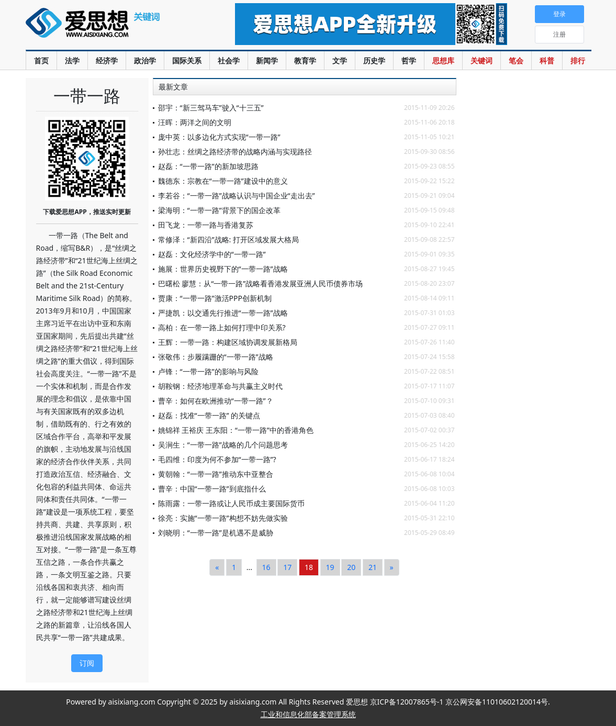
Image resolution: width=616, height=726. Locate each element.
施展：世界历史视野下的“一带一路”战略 (223, 269)
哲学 (408, 60)
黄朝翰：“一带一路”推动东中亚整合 (215, 474)
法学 (72, 60)
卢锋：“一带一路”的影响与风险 (208, 371)
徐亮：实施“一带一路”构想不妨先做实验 (223, 518)
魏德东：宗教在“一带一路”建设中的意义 (223, 181)
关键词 (481, 60)
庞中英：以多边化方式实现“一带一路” (219, 137)
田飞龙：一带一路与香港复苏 (205, 225)
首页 (41, 60)
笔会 (516, 60)
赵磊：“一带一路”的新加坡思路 (208, 166)
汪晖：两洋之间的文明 (194, 122)
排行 (577, 60)
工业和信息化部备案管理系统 (308, 714)
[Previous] (217, 567)
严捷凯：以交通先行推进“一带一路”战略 (223, 313)
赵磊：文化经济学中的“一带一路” (212, 254)
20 (351, 567)
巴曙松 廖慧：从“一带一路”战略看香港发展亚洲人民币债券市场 (260, 283)
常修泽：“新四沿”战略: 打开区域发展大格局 (228, 239)
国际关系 (186, 60)
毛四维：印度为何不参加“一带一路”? (217, 459)
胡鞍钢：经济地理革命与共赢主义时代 (220, 386)
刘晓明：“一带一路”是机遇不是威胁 (215, 533)
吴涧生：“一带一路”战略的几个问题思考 (223, 445)
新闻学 (267, 60)
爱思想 (109, 29)
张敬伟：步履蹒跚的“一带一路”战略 (215, 357)
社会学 (229, 60)
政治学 (145, 60)
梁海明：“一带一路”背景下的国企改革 (219, 210)
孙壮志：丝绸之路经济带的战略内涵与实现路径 (235, 152)
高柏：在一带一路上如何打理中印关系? (222, 327)
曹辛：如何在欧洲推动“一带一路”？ (215, 401)
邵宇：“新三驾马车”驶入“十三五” (211, 108)
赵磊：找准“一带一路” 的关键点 (209, 415)
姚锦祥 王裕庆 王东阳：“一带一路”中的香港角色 (235, 430)
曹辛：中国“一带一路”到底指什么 (212, 489)
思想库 (443, 60)
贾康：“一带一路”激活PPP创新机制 (215, 298)
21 (372, 567)
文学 (339, 60)
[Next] (391, 567)
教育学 (305, 60)
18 (309, 567)
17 (287, 567)
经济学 (107, 60)
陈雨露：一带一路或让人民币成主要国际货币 (231, 503)
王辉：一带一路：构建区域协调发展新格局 (227, 342)
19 (330, 567)
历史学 (374, 60)
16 (266, 567)
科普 (547, 60)
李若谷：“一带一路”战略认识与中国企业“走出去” (236, 195)
